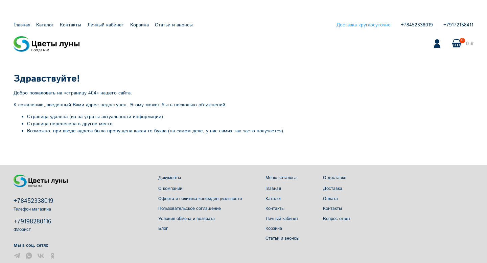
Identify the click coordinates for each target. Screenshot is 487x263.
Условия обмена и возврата (186, 219)
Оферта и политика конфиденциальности (200, 199)
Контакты (70, 25)
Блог (163, 228)
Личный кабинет (105, 25)
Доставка (332, 188)
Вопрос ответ (336, 219)
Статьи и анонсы (174, 25)
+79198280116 (32, 221)
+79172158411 (458, 25)
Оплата (330, 199)
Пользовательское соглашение (189, 208)
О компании (170, 188)
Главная (22, 25)
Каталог (45, 25)
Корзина (139, 25)
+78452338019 (417, 25)
